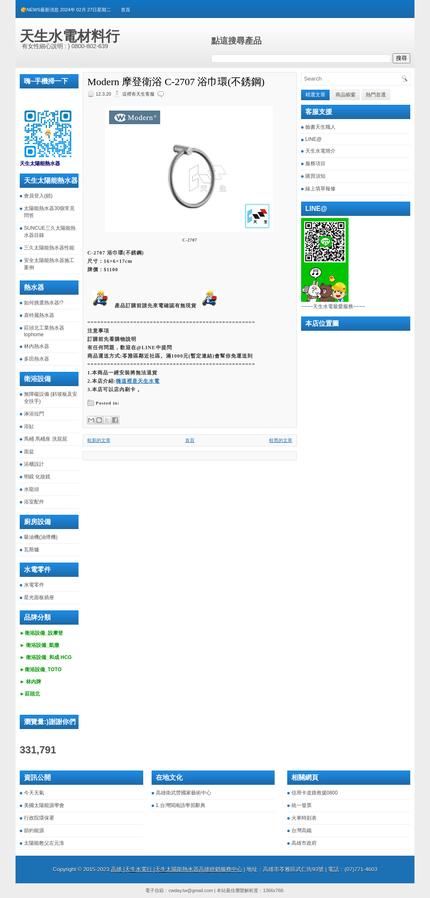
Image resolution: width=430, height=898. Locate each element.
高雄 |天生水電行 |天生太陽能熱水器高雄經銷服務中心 (176, 869)
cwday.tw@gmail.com (190, 890)
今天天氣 (34, 793)
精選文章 (315, 95)
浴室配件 (34, 502)
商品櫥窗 (346, 95)
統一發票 (301, 805)
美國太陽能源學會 (44, 805)
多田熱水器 (36, 359)
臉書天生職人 (320, 127)
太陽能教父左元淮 (44, 843)
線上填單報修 (320, 189)
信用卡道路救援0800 (314, 793)
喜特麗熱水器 (39, 315)
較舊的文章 (280, 440)
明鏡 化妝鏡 (37, 477)
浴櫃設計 (34, 464)
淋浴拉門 (34, 414)
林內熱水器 (36, 346)
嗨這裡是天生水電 (138, 381)
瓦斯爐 (31, 550)
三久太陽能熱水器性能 (49, 248)
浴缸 (29, 426)
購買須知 (315, 176)
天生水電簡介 (320, 151)
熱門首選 (376, 95)
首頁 (125, 9)
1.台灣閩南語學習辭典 (180, 805)
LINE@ (313, 139)
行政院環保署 (39, 818)
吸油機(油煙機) (41, 537)
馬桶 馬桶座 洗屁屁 (45, 439)
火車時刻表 (304, 818)
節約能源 (34, 830)
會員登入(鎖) (38, 196)
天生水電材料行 (70, 36)
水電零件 (34, 585)
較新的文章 (98, 440)
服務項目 (315, 163)
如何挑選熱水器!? (43, 303)
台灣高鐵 (301, 830)
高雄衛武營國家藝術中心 (183, 793)
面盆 (29, 451)
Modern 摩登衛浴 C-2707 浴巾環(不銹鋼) (176, 82)
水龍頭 (31, 489)
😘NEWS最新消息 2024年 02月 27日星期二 (66, 9)
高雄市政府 (304, 843)
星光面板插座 (39, 597)
